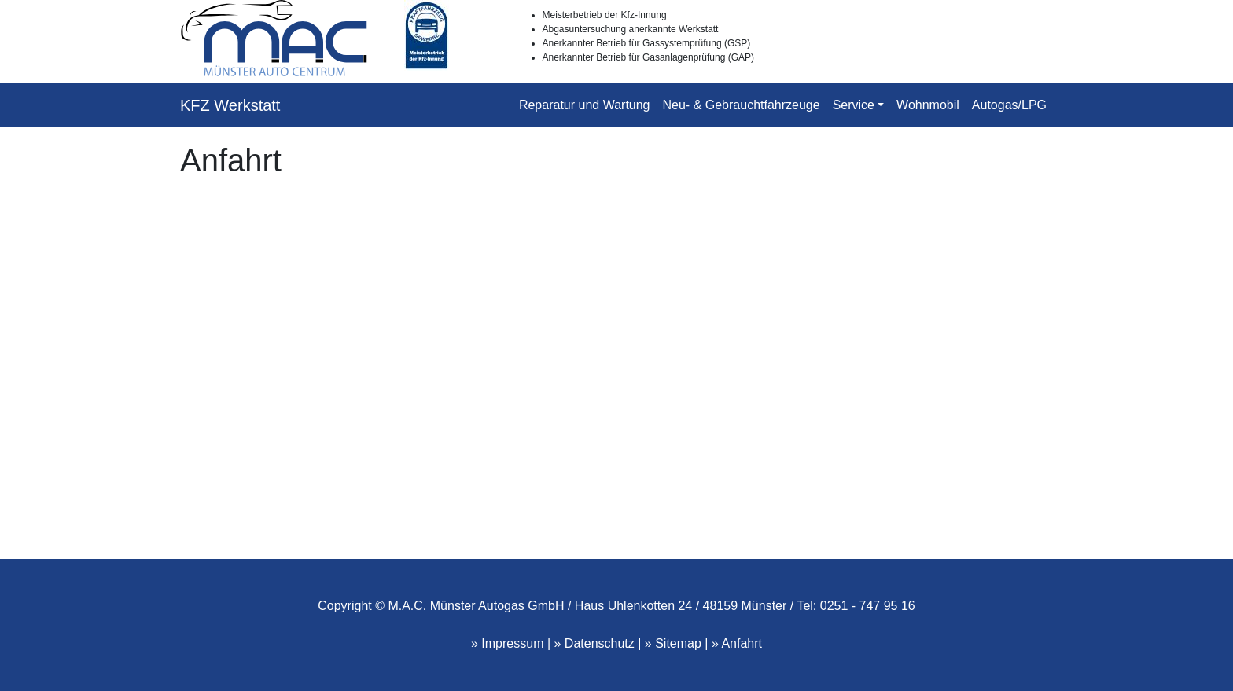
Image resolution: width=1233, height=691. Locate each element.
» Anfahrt (737, 643)
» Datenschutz (594, 643)
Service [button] (853, 105)
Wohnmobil (927, 105)
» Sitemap (673, 643)
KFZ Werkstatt (230, 105)
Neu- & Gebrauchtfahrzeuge (741, 105)
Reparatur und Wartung (584, 105)
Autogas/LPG (1009, 105)
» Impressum (507, 643)
